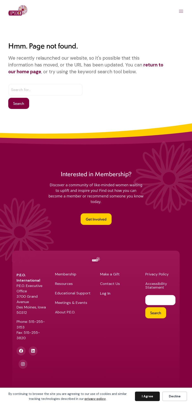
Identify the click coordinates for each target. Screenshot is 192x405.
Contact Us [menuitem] (110, 284)
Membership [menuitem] (65, 274)
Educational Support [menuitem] (73, 293)
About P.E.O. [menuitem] (65, 312)
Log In (105, 293)
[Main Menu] (181, 12)
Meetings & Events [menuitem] (71, 303)
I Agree (147, 396)
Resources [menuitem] (64, 284)
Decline (175, 396)
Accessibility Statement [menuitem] (156, 286)
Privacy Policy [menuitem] (157, 274)
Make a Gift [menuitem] (110, 274)
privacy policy (95, 399)
